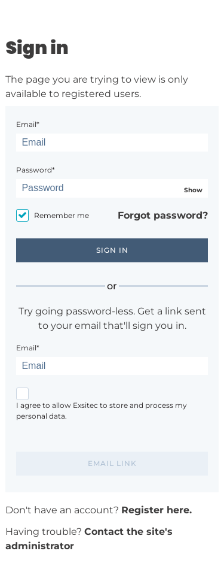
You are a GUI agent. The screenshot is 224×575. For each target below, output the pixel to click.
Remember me (61, 215)
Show (193, 190)
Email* (27, 124)
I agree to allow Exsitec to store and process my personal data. (101, 410)
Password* (35, 169)
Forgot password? (163, 215)
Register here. (156, 510)
